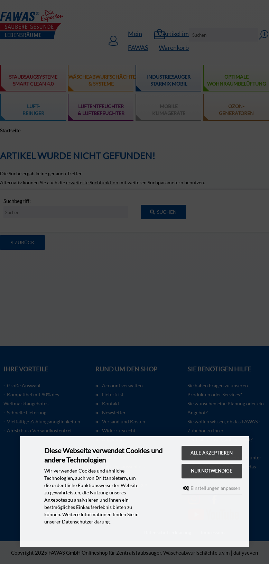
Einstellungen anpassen (211, 488)
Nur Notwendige (211, 471)
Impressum (213, 532)
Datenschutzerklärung (167, 532)
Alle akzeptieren (212, 453)
